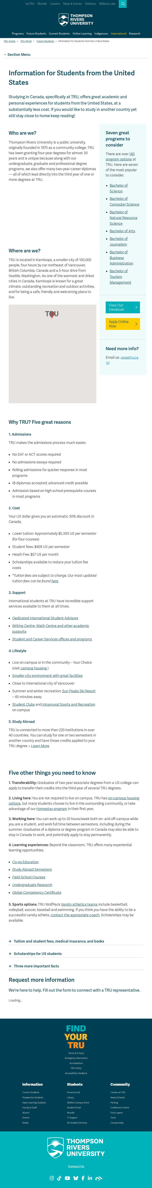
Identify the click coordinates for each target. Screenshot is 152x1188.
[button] (123, 4)
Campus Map (117, 1123)
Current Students (59, 33)
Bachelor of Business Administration (121, 258)
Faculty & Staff (29, 1107)
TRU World (26, 41)
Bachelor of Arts (122, 231)
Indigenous (101, 33)
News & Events (72, 4)
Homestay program (51, 809)
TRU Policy (76, 1068)
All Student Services (77, 1123)
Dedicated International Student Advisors (45, 618)
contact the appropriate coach (75, 915)
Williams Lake (107, 4)
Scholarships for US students (38, 954)
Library (70, 1097)
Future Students (36, 33)
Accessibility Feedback (76, 1073)
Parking (114, 1102)
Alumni (25, 1112)
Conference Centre (119, 1107)
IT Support (72, 1117)
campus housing (34, 668)
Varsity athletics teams (79, 904)
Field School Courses (28, 877)
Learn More (40, 746)
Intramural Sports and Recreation (68, 704)
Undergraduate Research (32, 885)
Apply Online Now (119, 324)
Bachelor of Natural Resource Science (123, 218)
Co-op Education (25, 862)
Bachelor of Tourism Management (120, 277)
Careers (55, 4)
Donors (25, 1117)
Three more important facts (36, 966)
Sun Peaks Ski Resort (79, 691)
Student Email (74, 1107)
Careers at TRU (117, 1092)
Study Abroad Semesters (32, 869)
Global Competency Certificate (36, 892)
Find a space (116, 1112)
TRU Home (9, 41)
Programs (18, 33)
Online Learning (82, 33)
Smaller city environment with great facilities (47, 676)
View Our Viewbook (116, 307)
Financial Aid (73, 1092)
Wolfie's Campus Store (78, 1102)
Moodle (42, 4)
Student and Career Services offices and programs (52, 639)
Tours (113, 1117)
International (118, 33)
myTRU (29, 4)
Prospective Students (32, 1097)
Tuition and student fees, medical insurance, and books (59, 941)
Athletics (90, 4)
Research (134, 33)
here (54, 581)
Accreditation (76, 1063)
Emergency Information (76, 1058)
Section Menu (17, 54)
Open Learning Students (34, 1102)
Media (25, 1123)
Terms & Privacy (76, 1053)
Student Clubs (23, 704)
